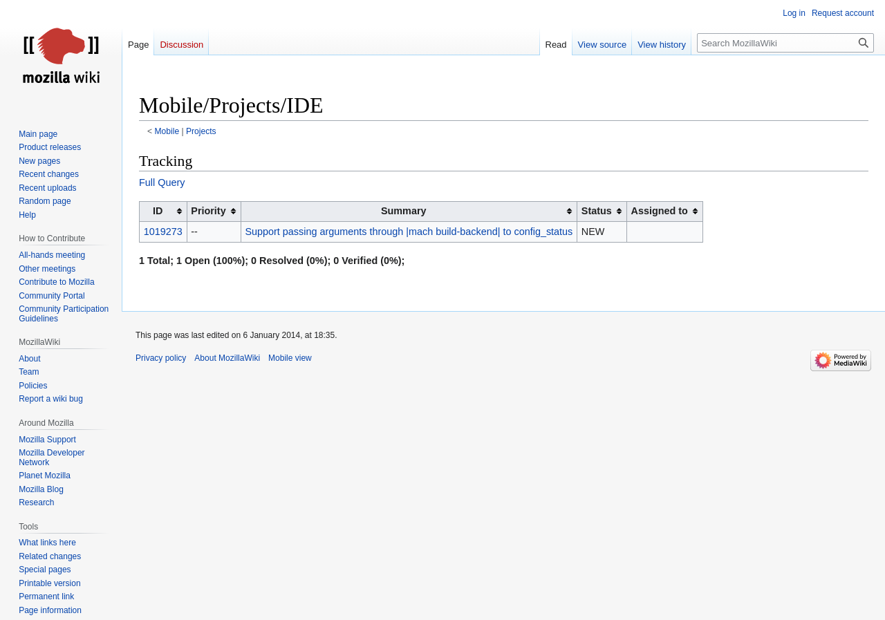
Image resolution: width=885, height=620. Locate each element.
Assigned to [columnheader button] (659, 210)
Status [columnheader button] (596, 210)
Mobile (167, 131)
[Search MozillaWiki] (785, 43)
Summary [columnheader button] (404, 210)
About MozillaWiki (227, 358)
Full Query (162, 182)
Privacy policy (161, 358)
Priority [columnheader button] (208, 210)
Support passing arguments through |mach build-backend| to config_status (408, 231)
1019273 (163, 231)
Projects (201, 131)
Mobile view (290, 358)
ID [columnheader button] (157, 210)
